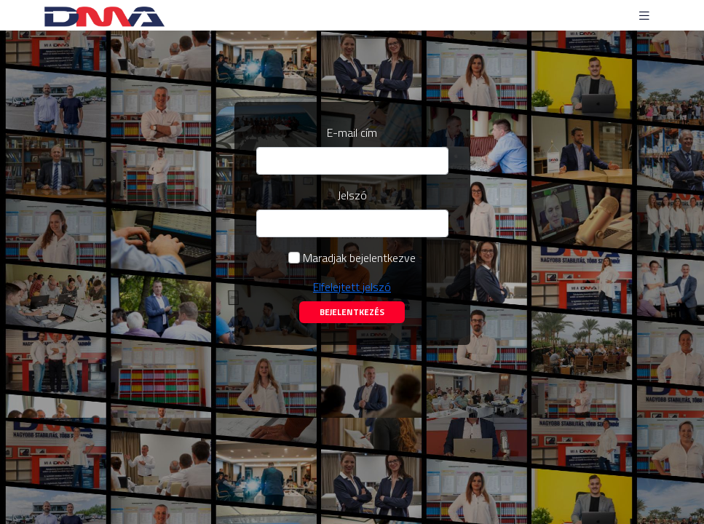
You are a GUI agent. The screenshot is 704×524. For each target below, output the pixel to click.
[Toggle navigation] (644, 15)
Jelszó (352, 195)
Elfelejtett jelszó (352, 286)
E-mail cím (352, 132)
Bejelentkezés (352, 312)
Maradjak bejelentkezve (359, 257)
